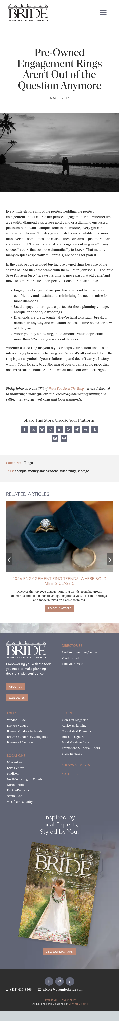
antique (18, 471)
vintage (80, 471)
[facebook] (49, 981)
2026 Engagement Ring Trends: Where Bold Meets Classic (57, 581)
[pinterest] (70, 981)
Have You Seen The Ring (66, 389)
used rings (65, 471)
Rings (25, 463)
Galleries (70, 774)
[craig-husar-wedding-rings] (56, 502)
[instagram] (59, 981)
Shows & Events (76, 765)
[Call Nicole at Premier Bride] (19, 990)
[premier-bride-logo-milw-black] (28, 5)
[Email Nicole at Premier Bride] (60, 990)
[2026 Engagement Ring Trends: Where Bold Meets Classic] (56, 608)
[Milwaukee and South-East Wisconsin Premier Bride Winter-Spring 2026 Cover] (66, 848)
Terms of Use (50, 999)
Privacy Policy (68, 999)
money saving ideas (40, 471)
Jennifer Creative (78, 1003)
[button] (6, 559)
